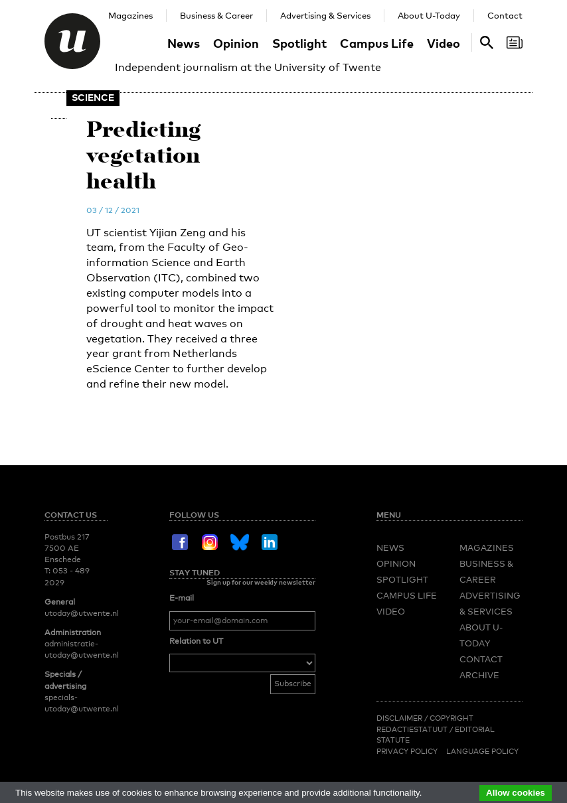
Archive (479, 675)
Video (443, 42)
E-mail (181, 598)
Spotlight (299, 42)
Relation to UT (196, 641)
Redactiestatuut (412, 729)
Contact (505, 15)
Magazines (130, 15)
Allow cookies (515, 793)
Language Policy (482, 751)
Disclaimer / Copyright (424, 718)
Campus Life (377, 42)
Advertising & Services (325, 15)
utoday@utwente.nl (81, 613)
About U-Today (429, 15)
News (183, 42)
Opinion (236, 42)
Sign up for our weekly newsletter (260, 582)
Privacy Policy (407, 751)
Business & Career (216, 15)
